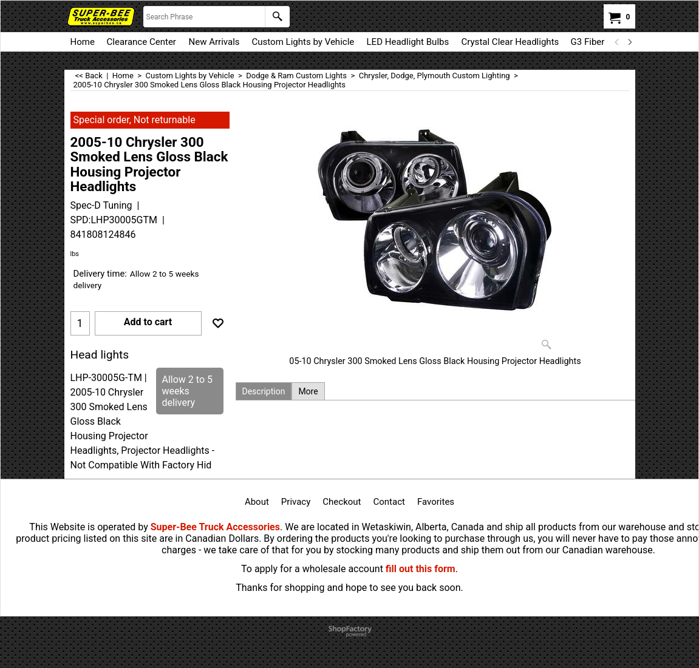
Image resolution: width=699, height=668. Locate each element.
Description (263, 391)
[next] (629, 41)
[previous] (617, 41)
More (308, 391)
